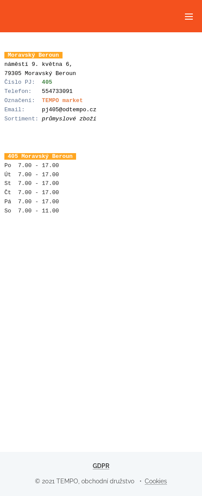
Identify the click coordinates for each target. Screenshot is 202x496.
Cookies (156, 481)
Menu (189, 16)
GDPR (101, 465)
